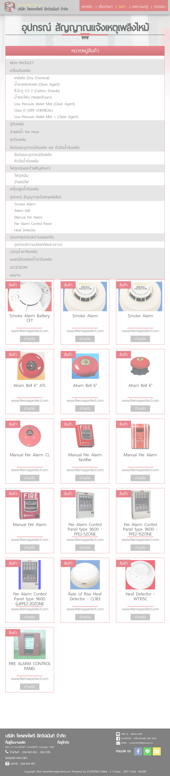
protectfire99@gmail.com (141, 743)
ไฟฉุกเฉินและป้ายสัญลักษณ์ (30, 168)
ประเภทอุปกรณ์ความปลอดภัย (32, 237)
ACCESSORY (19, 267)
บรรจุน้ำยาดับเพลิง (23, 251)
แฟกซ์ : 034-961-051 (23, 763)
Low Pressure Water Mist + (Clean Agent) (46, 116)
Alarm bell (22, 210)
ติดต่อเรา (160, 7)
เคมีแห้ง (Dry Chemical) (31, 78)
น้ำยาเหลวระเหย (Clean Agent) (37, 84)
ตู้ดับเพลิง (17, 124)
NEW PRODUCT (22, 62)
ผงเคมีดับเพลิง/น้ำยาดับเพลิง (31, 259)
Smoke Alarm (24, 204)
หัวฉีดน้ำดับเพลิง (26, 161)
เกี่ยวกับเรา (105, 7)
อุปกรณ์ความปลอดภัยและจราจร (38, 244)
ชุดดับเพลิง (18, 139)
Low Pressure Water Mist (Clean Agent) (44, 103)
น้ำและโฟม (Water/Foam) (33, 97)
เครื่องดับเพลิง (20, 70)
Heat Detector (25, 230)
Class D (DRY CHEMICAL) (33, 110)
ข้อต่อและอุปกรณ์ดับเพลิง (33, 154)
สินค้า (122, 7)
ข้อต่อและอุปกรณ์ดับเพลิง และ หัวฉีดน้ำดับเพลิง (44, 147)
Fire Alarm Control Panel (32, 223)
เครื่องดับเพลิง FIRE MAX (145, 738)
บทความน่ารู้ (140, 7)
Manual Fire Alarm (28, 217)
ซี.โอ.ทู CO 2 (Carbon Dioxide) (37, 90)
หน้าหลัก (87, 7)
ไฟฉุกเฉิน (21, 175)
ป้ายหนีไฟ (21, 182)
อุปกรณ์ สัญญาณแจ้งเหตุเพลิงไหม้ (35, 197)
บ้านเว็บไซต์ (93, 771)
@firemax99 (136, 734)
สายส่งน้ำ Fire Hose (24, 131)
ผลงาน (15, 275)
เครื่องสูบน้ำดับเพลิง (24, 189)
